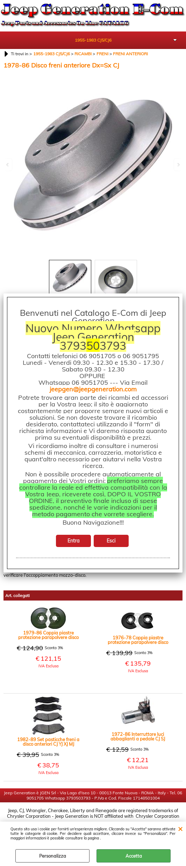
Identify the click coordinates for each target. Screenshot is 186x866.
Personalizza (52, 856)
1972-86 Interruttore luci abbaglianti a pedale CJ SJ (137, 735)
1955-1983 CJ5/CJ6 (93, 40)
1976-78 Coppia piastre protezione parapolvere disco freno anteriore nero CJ (138, 639)
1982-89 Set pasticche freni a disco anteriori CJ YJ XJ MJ (48, 741)
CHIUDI (180, 828)
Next (178, 164)
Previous (8, 164)
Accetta (134, 856)
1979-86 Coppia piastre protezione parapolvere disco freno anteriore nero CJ (48, 634)
